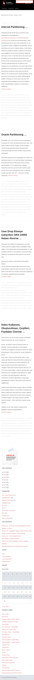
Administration (10, 181)
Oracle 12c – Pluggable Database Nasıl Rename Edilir (17, 531)
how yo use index (9, 425)
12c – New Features (7, 495)
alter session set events (25, 282)
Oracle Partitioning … (14, 134)
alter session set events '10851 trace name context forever (16, 285)
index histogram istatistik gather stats (14, 428)
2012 (6, 482)
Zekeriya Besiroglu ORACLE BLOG (11, 673)
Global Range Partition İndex (12, 196)
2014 (6, 477)
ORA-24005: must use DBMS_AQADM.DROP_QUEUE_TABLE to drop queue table (16, 303)
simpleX (15, 677)
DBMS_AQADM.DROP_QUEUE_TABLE (9, 287)
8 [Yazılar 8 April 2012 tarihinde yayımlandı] (30, 583)
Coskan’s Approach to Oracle (10, 621)
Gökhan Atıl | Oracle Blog (9, 629)
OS (3, 508)
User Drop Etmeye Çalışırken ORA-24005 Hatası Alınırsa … (14, 235)
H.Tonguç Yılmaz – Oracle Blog (10, 632)
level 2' (3, 295)
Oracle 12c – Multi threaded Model (11, 536)
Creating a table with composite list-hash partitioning (15, 97)
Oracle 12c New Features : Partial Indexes (13, 533)
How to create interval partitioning (14, 107)
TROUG (4, 665)
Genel (3, 505)
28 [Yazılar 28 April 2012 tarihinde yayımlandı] (26, 596)
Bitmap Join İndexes (20, 420)
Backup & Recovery (7, 500)
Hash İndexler (20, 423)
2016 (6, 472)
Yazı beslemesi (6, 556)
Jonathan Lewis (6, 637)
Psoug (4, 652)
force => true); (28, 292)
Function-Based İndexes (10, 423)
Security (4, 515)
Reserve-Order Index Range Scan (20, 433)
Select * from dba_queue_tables (13, 305)
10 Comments (8, 436)
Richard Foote (6, 655)
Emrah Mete (5, 624)
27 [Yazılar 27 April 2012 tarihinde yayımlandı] (21, 596)
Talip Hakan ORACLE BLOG (10, 657)
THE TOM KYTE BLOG (8, 662)
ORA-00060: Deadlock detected (10, 538)
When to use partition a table (18, 212)
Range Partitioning (22, 209)
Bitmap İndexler (10, 420)
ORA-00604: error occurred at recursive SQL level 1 (19, 295)
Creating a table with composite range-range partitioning (16, 102)
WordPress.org (6, 561)
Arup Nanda (5, 614)
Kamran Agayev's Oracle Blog (10, 639)
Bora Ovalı (5, 616)
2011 (6, 485)
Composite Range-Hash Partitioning (17, 189)
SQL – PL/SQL (6, 518)
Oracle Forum (6, 644)
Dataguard (5, 503)
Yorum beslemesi (6, 559)
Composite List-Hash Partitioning (9, 184)
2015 (6, 474)
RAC (3, 513)
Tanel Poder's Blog (7, 660)
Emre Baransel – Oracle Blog (10, 627)
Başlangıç (4, 8)
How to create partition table (22, 199)
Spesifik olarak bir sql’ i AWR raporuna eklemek (15, 546)
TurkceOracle (5, 667)
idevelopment (5, 634)
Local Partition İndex (13, 204)
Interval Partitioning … (14, 26)
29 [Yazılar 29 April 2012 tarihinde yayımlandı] (30, 596)
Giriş (3, 554)
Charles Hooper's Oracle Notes (10, 619)
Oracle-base (5, 647)
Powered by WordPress (6, 677)
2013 (5, 480)
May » (8, 606)
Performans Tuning (19, 181)
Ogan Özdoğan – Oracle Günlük (11, 642)
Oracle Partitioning (25, 204)
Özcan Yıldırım (6, 650)
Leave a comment (27, 308)
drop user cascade (19, 292)
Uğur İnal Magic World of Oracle (10, 670)
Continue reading (6, 89)
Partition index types (6, 207)
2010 (6, 487)
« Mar (3, 606)
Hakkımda (11, 8)
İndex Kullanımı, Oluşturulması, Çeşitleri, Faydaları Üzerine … (15, 328)
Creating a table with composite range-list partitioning (15, 100)
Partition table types (18, 207)
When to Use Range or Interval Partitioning (19, 115)
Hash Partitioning (24, 196)
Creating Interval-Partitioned (9, 105)
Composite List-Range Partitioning (17, 186)
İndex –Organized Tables (20, 425)
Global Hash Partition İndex (15, 194)
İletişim (17, 8)
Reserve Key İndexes (6, 433)
